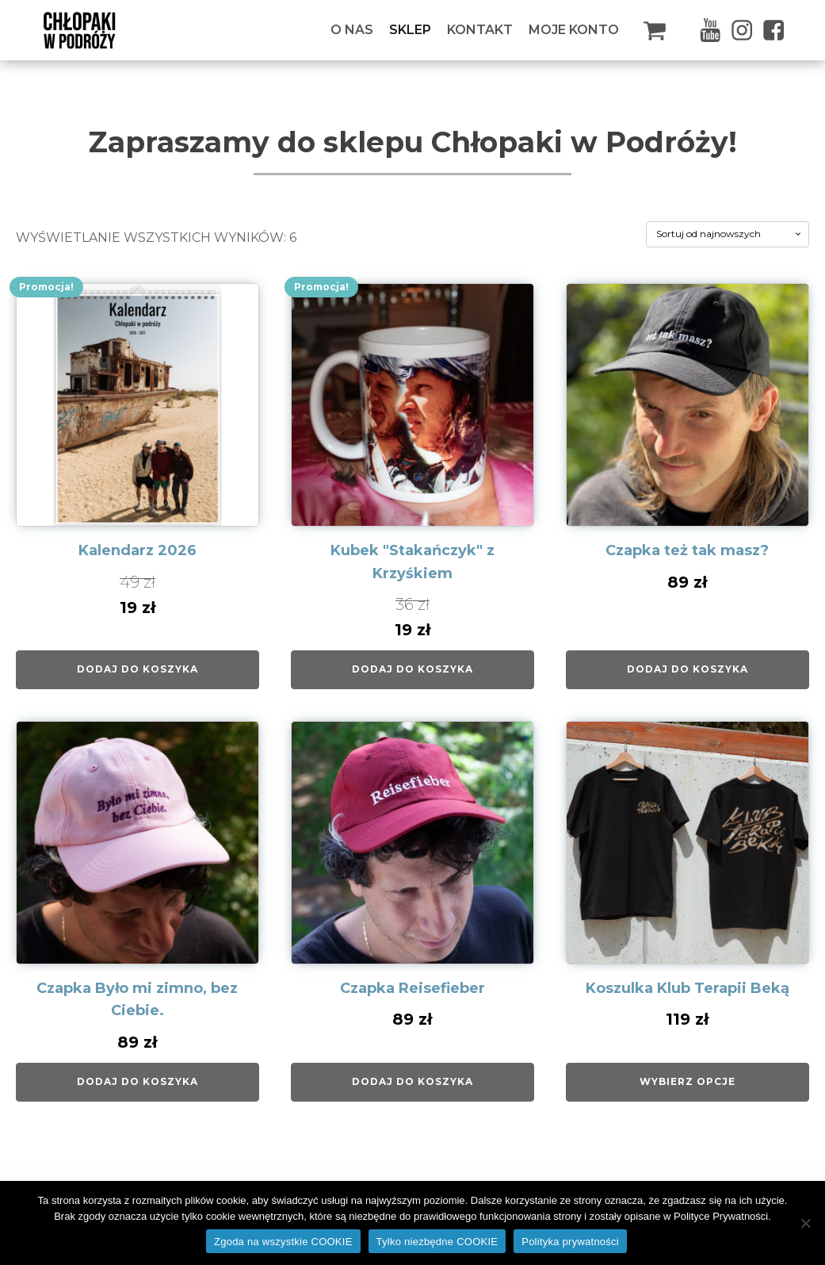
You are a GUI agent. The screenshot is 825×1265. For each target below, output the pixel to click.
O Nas (351, 29)
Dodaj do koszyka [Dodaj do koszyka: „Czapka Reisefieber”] (412, 1081)
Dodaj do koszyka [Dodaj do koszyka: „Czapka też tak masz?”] (687, 669)
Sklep (410, 29)
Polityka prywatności (570, 1242)
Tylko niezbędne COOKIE (437, 1242)
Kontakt (480, 29)
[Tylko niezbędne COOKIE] (805, 1223)
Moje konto (574, 29)
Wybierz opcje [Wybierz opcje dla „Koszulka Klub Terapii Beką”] (687, 1081)
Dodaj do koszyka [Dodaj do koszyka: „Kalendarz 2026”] (137, 669)
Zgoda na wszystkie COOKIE (283, 1242)
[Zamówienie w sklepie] (727, 234)
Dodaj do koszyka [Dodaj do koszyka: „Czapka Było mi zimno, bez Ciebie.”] (137, 1081)
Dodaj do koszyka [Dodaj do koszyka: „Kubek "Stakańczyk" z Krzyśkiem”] (412, 669)
